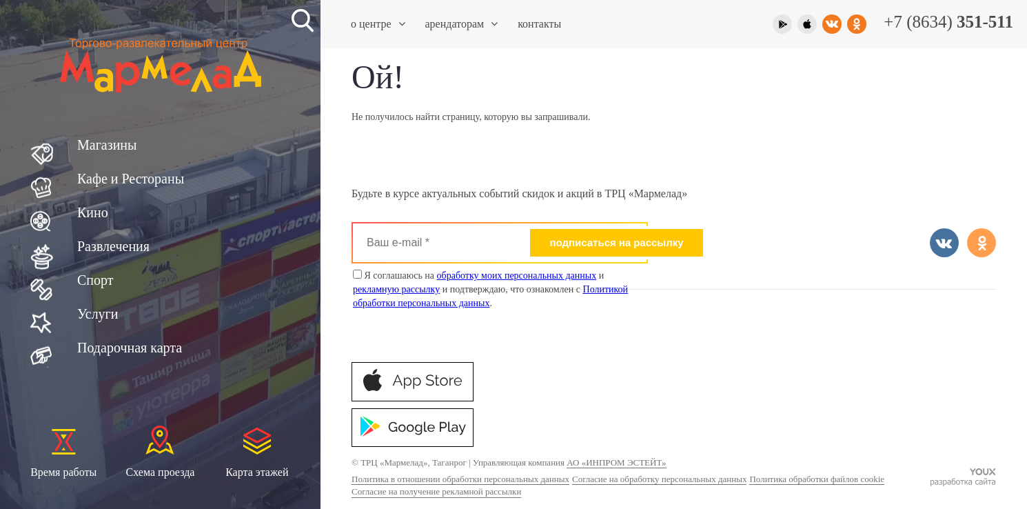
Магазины (106, 144)
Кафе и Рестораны (130, 178)
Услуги (98, 313)
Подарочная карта (129, 347)
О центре (378, 24)
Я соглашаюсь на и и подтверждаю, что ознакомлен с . (490, 289)
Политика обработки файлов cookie (816, 479)
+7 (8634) (948, 21)
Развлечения (113, 246)
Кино (92, 212)
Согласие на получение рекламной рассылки (436, 491)
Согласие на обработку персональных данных (659, 479)
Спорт (95, 280)
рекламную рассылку (396, 289)
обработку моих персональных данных (517, 275)
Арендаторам (461, 24)
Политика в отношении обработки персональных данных (460, 479)
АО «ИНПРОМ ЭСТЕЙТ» (616, 462)
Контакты (539, 24)
